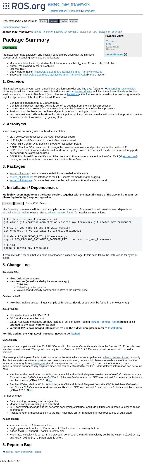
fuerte (43, 21)
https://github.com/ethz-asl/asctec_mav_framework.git (54, 74)
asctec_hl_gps (88, 31)
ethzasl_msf (130, 156)
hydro (64, 21)
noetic (19, 203)
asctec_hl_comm (43, 31)
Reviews (110, 49)
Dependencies (114, 54)
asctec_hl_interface (110, 31)
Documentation (57, 11)
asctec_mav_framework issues (23, 453)
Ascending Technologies (121, 88)
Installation (115, 328)
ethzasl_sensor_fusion (16, 213)
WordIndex (88, 11)
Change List (112, 46)
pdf (50, 380)
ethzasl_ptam (39, 363)
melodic (8, 203)
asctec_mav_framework (68, 4)
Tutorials (110, 41)
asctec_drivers (83, 91)
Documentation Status (15, 27)
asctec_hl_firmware (66, 31)
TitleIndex (74, 11)
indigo (73, 21)
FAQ (108, 44)
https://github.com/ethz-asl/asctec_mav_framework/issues (68, 71)
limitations (73, 94)
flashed (75, 334)
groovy (53, 21)
